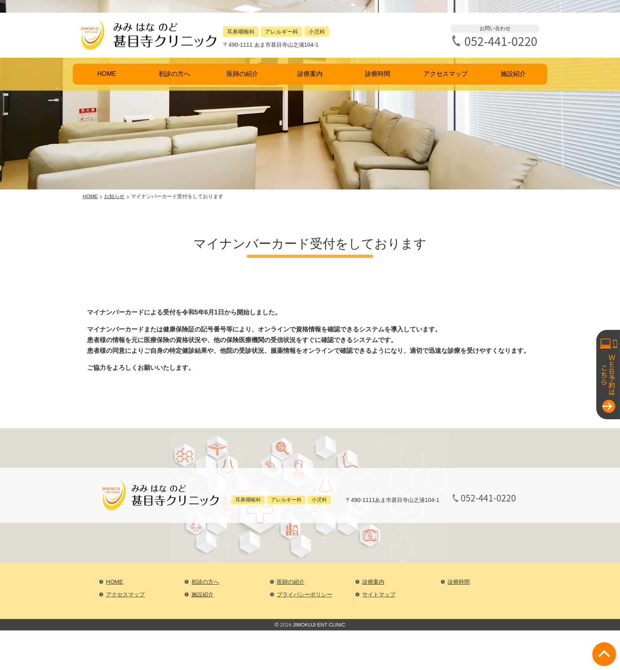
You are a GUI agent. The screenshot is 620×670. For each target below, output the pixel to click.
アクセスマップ (445, 73)
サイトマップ (378, 594)
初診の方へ (174, 73)
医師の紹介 (242, 73)
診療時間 (377, 73)
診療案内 (310, 73)
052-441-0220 (500, 41)
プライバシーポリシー (304, 594)
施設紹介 (513, 73)
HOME (106, 73)
